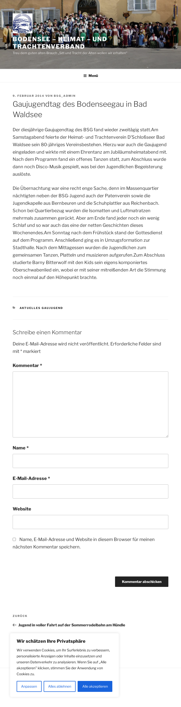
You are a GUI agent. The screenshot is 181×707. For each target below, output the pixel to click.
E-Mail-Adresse (31, 478)
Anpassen (29, 686)
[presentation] (47, 565)
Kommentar (27, 365)
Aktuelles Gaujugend (41, 308)
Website (22, 508)
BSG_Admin (65, 96)
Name (21, 447)
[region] (64, 665)
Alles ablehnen (59, 686)
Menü (90, 75)
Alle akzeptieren (95, 686)
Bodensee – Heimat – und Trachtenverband (60, 42)
